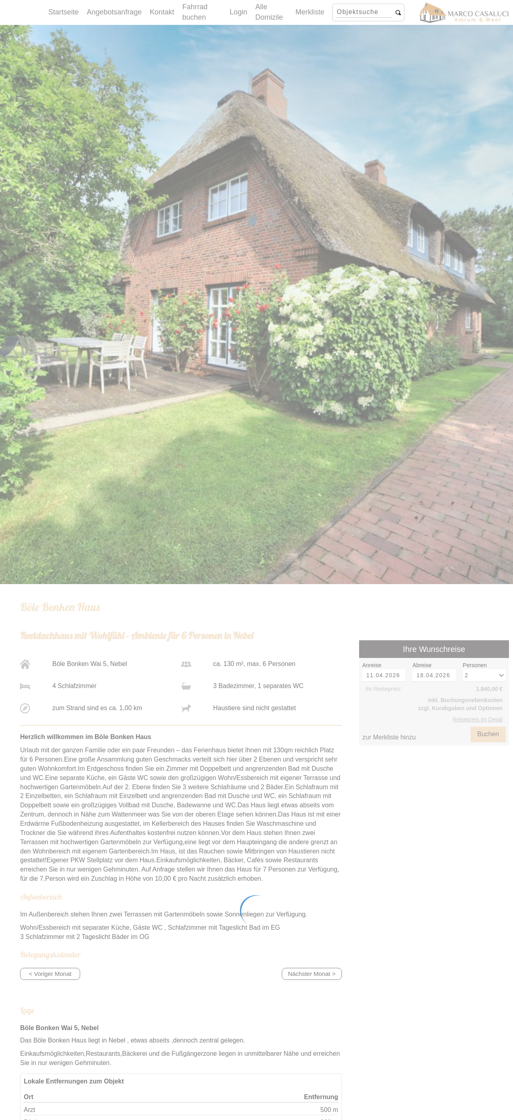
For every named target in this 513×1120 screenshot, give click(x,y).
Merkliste (309, 12)
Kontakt (162, 12)
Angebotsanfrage (114, 12)
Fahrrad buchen (195, 12)
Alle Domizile (269, 12)
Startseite (63, 12)
